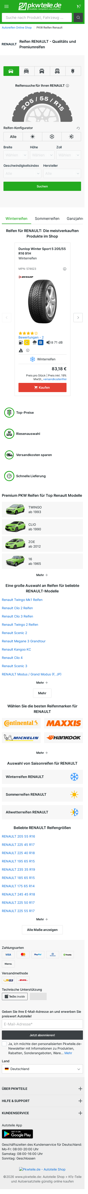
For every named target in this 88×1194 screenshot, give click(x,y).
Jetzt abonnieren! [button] (42, 1035)
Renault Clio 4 (12, 658)
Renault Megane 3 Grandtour (24, 641)
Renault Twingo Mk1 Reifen (22, 600)
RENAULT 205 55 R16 (18, 836)
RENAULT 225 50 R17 (18, 902)
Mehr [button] (68, 1053)
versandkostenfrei (55, 379)
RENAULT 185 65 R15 (18, 878)
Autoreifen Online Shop (17, 27)
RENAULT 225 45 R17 (18, 845)
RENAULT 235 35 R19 (18, 869)
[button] (78, 17)
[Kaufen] (42, 387)
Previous (6, 317)
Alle (13, 136)
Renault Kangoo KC (16, 649)
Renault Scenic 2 (14, 633)
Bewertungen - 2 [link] (31, 337)
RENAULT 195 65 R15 (18, 861)
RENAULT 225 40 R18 (18, 853)
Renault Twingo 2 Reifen (20, 624)
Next (78, 317)
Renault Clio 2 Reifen (17, 608)
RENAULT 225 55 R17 (18, 911)
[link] (78, 6)
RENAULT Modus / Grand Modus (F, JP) (31, 674)
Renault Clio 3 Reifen (17, 616)
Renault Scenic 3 (14, 666)
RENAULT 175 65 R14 (18, 886)
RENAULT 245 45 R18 (18, 894)
